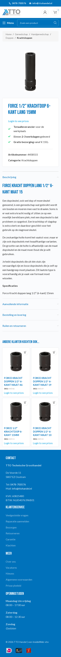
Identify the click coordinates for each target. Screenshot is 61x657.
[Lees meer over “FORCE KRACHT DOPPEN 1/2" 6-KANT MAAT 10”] (54, 402)
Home (9, 34)
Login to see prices (18, 121)
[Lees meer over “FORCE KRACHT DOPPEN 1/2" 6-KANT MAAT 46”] (25, 352)
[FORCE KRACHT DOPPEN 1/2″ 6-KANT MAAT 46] (16, 361)
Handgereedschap (40, 34)
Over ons (11, 561)
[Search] (38, 22)
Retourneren (13, 533)
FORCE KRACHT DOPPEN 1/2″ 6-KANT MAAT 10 (42, 431)
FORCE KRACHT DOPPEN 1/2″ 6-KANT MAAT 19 (42, 381)
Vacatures (11, 567)
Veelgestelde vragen (17, 515)
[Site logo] (11, 11)
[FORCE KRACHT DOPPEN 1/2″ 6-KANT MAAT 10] (45, 411)
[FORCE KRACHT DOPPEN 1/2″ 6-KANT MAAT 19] (45, 361)
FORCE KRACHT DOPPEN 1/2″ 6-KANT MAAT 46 (13, 381)
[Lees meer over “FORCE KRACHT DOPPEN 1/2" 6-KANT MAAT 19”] (54, 352)
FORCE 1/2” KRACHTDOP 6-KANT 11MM (13, 431)
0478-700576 (19, 3)
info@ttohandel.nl (42, 3)
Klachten (11, 545)
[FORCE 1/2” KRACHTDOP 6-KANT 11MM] (16, 411)
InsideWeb (38, 641)
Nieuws (10, 573)
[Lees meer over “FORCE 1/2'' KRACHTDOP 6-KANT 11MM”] (25, 402)
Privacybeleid (13, 585)
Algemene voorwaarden (19, 579)
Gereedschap (21, 34)
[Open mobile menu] (8, 23)
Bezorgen (11, 527)
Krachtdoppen (24, 38)
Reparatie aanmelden (17, 521)
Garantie (10, 539)
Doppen (10, 38)
